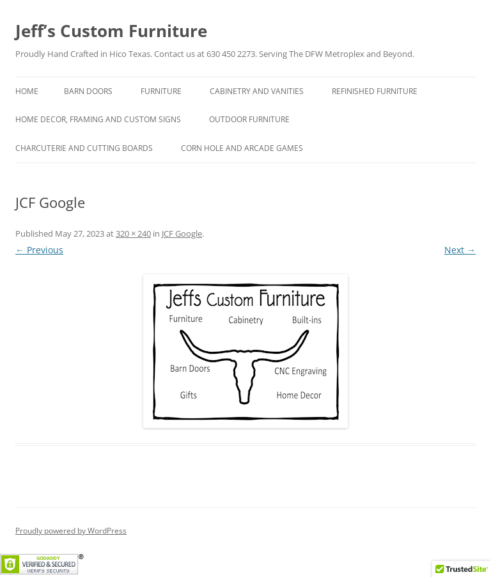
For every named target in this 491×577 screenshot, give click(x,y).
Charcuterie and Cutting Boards (84, 148)
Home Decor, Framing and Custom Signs (98, 119)
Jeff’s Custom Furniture (111, 30)
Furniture (161, 91)
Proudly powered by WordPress (71, 530)
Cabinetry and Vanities (257, 91)
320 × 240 (133, 233)
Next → (460, 250)
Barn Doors (88, 91)
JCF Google (182, 233)
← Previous (39, 250)
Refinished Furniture (374, 91)
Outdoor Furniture (249, 119)
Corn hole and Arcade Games (242, 148)
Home (26, 91)
